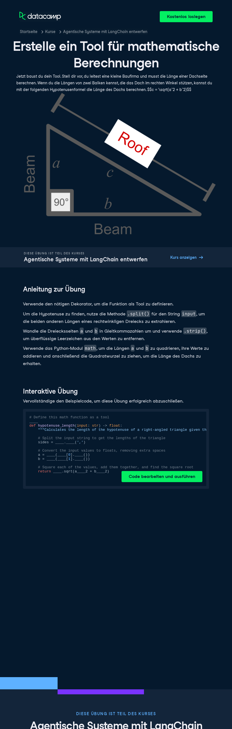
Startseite (28, 31)
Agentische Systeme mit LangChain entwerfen (105, 31)
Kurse (50, 31)
